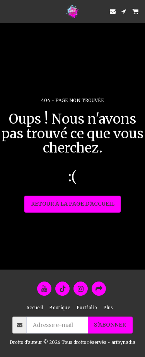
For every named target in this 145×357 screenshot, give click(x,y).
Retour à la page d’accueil (72, 203)
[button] (8, 10)
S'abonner (110, 324)
